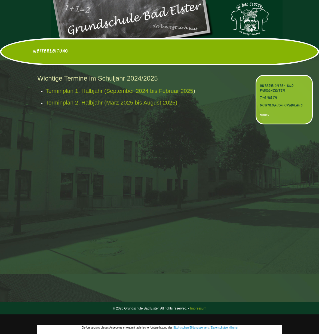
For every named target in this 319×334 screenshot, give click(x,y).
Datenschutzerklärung (224, 327)
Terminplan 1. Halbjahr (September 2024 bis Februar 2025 (119, 91)
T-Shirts (268, 98)
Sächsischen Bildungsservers (191, 327)
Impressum (198, 308)
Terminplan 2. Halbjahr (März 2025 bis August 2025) (111, 102)
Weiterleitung (50, 51)
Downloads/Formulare (281, 106)
